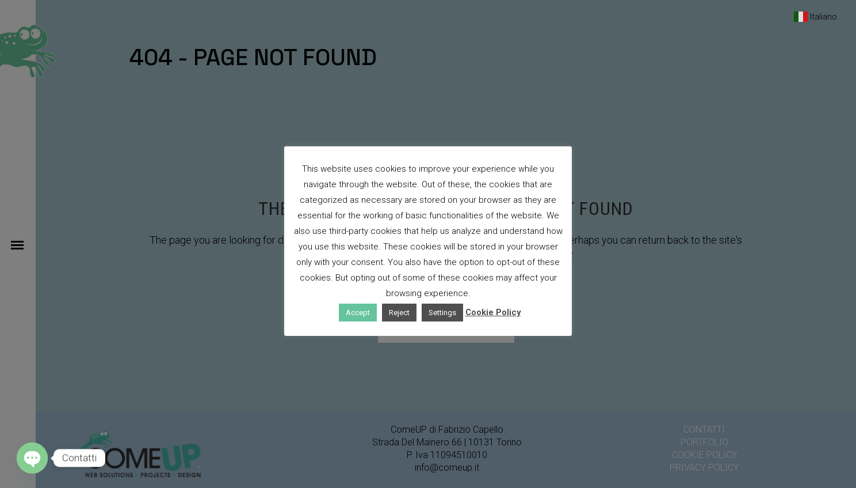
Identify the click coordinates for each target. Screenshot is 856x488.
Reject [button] (399, 312)
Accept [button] (358, 312)
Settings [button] (442, 312)
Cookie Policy (493, 312)
